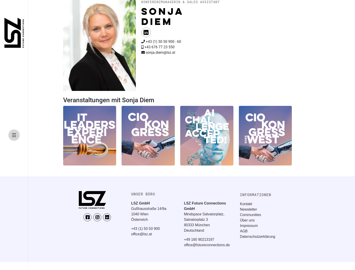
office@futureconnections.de (207, 245)
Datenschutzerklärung (257, 236)
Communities (250, 215)
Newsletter (248, 209)
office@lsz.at (141, 234)
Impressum (249, 226)
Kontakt (246, 204)
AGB (244, 231)
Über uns (247, 220)
